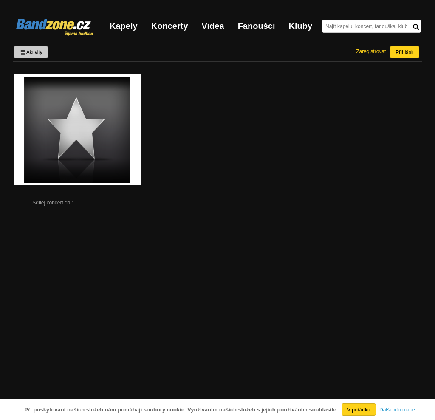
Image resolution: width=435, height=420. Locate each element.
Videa (213, 26)
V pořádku (358, 410)
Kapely (124, 26)
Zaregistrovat (371, 51)
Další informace (397, 410)
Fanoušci (256, 26)
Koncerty (169, 26)
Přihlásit (404, 52)
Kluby (301, 26)
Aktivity (30, 52)
